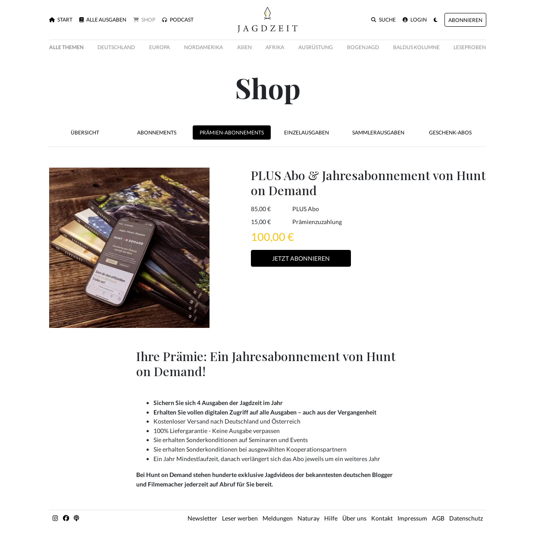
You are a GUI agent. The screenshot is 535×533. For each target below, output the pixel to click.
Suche (383, 20)
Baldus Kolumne (416, 47)
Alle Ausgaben (102, 20)
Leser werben (240, 518)
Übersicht (85, 132)
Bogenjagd (363, 47)
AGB (438, 518)
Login (415, 20)
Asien (244, 47)
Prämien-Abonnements (232, 132)
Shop (144, 20)
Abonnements (156, 132)
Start (60, 20)
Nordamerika (203, 47)
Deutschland (116, 47)
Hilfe (331, 518)
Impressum (412, 518)
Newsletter (202, 518)
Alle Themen (66, 47)
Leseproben (470, 47)
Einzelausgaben (306, 132)
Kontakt (382, 518)
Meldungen (278, 518)
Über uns (354, 518)
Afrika (275, 47)
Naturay (308, 518)
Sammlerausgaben (378, 132)
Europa (159, 47)
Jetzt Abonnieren (301, 258)
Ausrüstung (315, 47)
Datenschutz (466, 518)
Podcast (178, 20)
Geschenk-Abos (450, 132)
